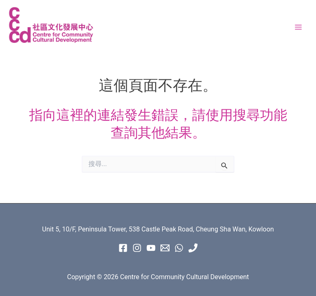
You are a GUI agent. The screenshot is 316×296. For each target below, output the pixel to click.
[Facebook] (123, 247)
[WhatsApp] (179, 247)
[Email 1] (165, 247)
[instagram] (137, 247)
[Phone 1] (193, 247)
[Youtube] (151, 247)
